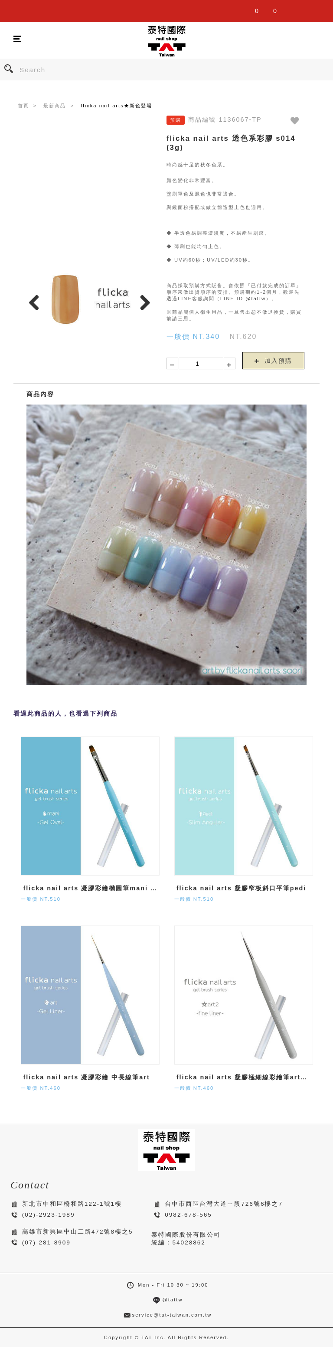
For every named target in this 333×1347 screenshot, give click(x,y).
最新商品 (54, 105)
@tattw (255, 298)
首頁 (23, 105)
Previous (37, 302)
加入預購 (274, 360)
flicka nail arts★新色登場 (116, 105)
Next (142, 302)
